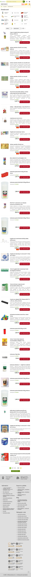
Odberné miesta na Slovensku (22, 495)
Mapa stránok (6, 506)
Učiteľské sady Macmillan (23, 519)
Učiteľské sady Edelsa (22, 532)
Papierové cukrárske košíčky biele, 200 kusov (19, 239)
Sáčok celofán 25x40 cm (16, 144)
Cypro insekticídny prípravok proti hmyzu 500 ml (19, 33)
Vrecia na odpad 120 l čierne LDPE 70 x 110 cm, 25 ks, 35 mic (20, 300)
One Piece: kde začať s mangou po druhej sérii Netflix (22, 500)
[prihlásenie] (26, 1)
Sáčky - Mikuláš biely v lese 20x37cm (20, 107)
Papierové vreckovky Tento (17, 132)
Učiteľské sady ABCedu (22, 536)
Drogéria (5, 6)
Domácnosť (10, 6)
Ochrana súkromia (7, 503)
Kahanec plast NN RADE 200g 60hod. (20, 182)
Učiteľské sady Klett (22, 529)
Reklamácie (5, 499)
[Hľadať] (24, 2)
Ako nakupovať (6, 492)
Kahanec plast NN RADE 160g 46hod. (20, 390)
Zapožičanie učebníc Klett (23, 538)
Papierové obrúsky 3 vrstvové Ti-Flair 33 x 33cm (20, 254)
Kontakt (4, 511)
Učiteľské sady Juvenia (22, 525)
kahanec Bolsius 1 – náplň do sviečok (20, 365)
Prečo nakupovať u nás (7, 493)
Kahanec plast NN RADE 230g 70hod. (20, 218)
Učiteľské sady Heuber (22, 527)
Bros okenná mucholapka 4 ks (18, 158)
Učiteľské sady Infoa (22, 531)
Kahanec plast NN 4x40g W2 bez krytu (19, 172)
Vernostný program (22, 514)
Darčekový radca (6, 512)
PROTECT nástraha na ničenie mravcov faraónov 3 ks (18, 203)
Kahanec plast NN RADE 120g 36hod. (20, 378)
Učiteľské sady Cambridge (23, 517)
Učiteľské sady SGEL (22, 534)
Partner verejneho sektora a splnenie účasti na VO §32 (8, 509)
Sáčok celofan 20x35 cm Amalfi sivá (20, 63)
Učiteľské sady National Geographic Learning (22, 522)
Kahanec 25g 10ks (15, 354)
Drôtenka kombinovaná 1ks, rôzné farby (19, 315)
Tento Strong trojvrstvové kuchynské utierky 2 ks (20, 454)
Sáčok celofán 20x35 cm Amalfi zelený (18, 77)
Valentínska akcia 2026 (22, 505)
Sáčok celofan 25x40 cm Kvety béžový (18, 48)
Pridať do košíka (25, 42)
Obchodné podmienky (7, 498)
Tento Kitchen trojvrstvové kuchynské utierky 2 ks (17, 284)
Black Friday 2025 (21, 506)
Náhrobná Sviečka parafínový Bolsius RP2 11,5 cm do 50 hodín (18, 411)
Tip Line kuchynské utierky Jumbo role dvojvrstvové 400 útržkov (19, 92)
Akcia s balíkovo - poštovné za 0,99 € (23, 509)
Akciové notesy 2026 (22, 503)
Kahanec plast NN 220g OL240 (18, 328)
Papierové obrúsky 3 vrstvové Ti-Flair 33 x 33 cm (20, 426)
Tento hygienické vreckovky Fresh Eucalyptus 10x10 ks (19, 269)
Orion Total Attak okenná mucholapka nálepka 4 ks (17, 339)
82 (18, 468)
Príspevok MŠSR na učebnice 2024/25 (9, 496)
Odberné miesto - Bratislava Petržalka (23, 492)
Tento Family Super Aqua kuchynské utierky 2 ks (20, 439)
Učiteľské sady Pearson (22, 523)
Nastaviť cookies (6, 505)
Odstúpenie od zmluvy (7, 501)
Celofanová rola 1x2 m (16, 118)
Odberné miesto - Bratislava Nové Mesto (23, 490)
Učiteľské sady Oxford (22, 516)
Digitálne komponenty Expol (23, 539)
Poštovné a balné (21, 487)
